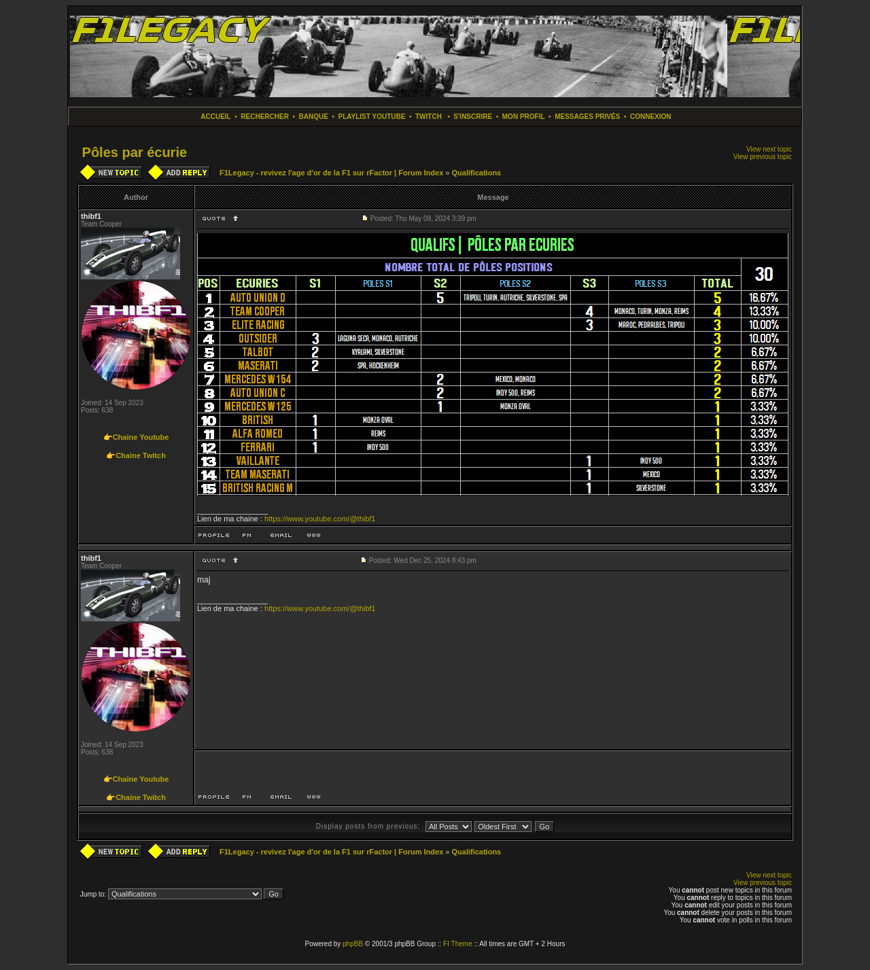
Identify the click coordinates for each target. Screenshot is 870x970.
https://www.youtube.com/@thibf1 (319, 519)
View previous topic (762, 156)
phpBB (353, 944)
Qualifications (476, 173)
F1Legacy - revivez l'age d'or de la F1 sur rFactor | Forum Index (331, 173)
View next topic (769, 149)
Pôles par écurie (135, 152)
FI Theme (457, 944)
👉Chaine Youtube (136, 437)
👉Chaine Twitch (136, 455)
